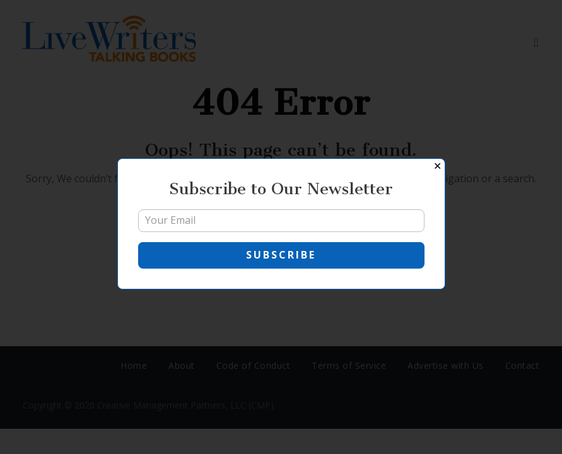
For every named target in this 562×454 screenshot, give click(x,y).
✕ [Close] (437, 166)
